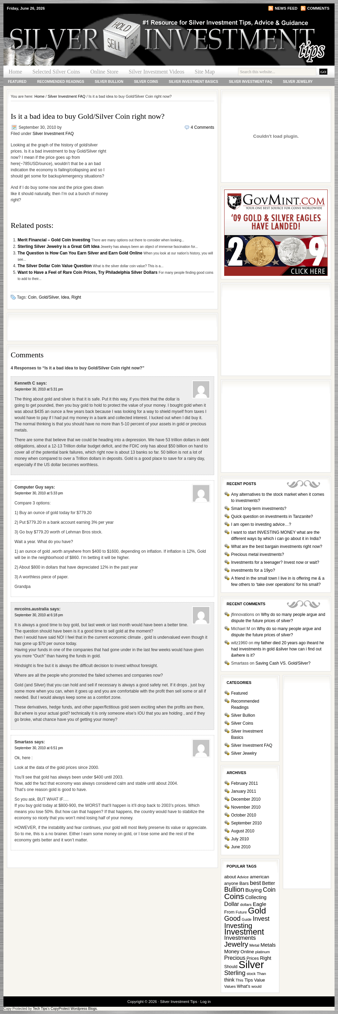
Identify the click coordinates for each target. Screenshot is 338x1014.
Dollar (231, 904)
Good (232, 918)
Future (241, 912)
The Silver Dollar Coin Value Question (55, 265)
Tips (249, 980)
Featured (17, 82)
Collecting (256, 897)
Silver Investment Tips (86, 26)
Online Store (104, 72)
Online (247, 951)
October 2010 (243, 815)
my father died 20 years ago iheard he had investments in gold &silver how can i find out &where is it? (277, 649)
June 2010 (240, 846)
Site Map (205, 72)
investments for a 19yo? (253, 570)
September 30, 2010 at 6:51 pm (38, 748)
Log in (205, 1001)
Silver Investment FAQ (250, 82)
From (229, 912)
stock (251, 974)
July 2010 (240, 839)
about (230, 876)
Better (268, 883)
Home (15, 72)
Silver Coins (146, 82)
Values (230, 986)
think (229, 980)
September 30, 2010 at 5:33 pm (38, 493)
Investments (240, 938)
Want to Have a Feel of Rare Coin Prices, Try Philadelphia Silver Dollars (88, 272)
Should (230, 966)
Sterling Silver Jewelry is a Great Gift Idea (59, 246)
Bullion (234, 889)
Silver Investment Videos (156, 72)
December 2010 (245, 799)
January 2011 (243, 791)
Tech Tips (40, 1009)
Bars (244, 883)
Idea (65, 297)
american (259, 876)
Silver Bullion (109, 82)
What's (243, 986)
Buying (253, 890)
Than (261, 973)
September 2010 (246, 823)
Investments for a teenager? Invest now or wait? (275, 562)
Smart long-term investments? (258, 508)
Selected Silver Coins (56, 72)
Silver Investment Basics (193, 82)
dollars (245, 904)
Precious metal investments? (257, 554)
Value (259, 980)
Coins (234, 896)
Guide (246, 919)
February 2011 (244, 783)
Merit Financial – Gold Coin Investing (54, 240)
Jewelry (236, 944)
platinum (262, 952)
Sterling (235, 972)
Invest (261, 918)
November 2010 (245, 807)
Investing (238, 925)
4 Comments (202, 127)
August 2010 (242, 831)
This (239, 980)
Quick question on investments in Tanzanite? (272, 516)
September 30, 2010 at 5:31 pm (38, 389)
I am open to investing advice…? (261, 524)
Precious (234, 958)
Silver (251, 964)
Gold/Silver (49, 297)
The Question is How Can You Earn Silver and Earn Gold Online (80, 253)
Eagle (259, 904)
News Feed (286, 8)
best (255, 883)
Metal (254, 945)
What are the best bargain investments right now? (276, 546)
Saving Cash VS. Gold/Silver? (283, 663)
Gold (257, 910)
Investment (244, 931)
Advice (243, 877)
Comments (318, 8)
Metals (268, 945)
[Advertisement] (161, 186)
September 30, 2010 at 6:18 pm (38, 615)
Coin (32, 297)
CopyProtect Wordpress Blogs (74, 1009)
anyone (231, 883)
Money (231, 951)
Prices (253, 958)
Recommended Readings (60, 82)
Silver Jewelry (297, 82)
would (256, 986)
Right (76, 297)
